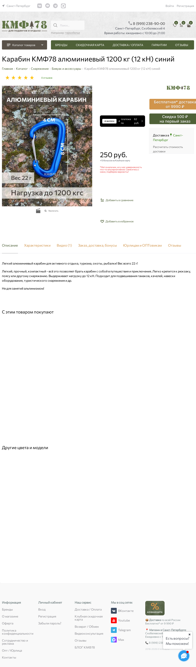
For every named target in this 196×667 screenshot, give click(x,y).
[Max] (114, 640)
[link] (16, 5)
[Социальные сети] (183, 655)
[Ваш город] (189, 634)
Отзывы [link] (174, 245)
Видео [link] (64, 245)
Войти (170, 6)
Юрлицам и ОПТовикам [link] (142, 245)
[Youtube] (114, 620)
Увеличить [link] (53, 210)
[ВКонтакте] (114, 611)
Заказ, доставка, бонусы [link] (97, 245)
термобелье (72, 32)
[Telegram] (114, 630)
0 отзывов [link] (46, 77)
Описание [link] (10, 245)
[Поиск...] (55, 25)
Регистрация (185, 6)
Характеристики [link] (37, 245)
